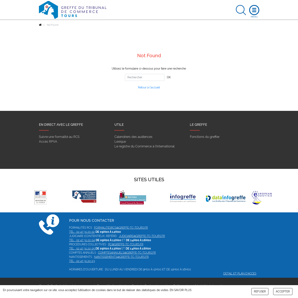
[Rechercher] (144, 77)
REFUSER (260, 291)
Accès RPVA (48, 141)
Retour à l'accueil (149, 87)
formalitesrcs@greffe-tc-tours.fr (121, 227)
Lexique (120, 141)
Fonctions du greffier (205, 137)
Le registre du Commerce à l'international (144, 146)
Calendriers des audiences (133, 137)
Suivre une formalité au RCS (59, 137)
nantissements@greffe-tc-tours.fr (121, 256)
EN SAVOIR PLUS (180, 290)
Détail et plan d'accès (239, 273)
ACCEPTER (283, 291)
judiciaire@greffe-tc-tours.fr (142, 236)
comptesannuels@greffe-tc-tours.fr (127, 252)
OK (169, 77)
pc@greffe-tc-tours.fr (125, 244)
